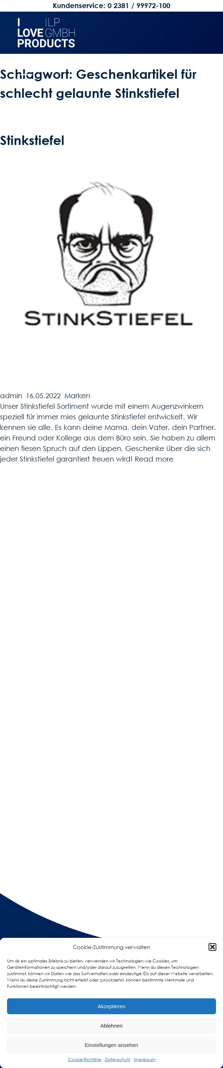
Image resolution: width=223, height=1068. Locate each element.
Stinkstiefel (32, 140)
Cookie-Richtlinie (84, 1059)
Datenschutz (117, 1059)
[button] (212, 947)
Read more (154, 458)
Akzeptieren (111, 1006)
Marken (77, 395)
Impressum (144, 1059)
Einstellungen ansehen (111, 1045)
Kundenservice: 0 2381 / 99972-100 (111, 5)
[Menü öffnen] (26, 77)
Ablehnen (111, 1026)
